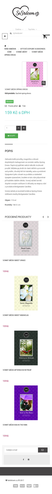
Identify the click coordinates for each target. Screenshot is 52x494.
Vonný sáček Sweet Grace (14, 260)
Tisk (24, 106)
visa (15, 485)
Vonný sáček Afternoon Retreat (17, 370)
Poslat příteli (13, 106)
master (29, 485)
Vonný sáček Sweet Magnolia (15, 315)
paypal (22, 485)
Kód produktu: (10, 93)
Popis (9, 151)
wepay (35, 485)
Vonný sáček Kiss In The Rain (15, 425)
